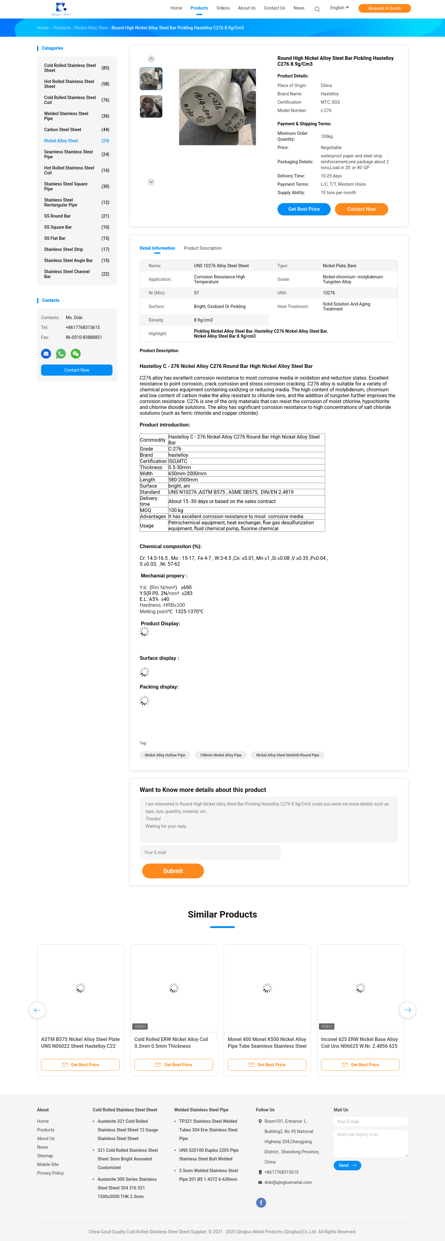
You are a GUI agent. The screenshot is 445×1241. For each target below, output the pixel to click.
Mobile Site (48, 1164)
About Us (46, 1138)
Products (45, 1129)
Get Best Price (304, 209)
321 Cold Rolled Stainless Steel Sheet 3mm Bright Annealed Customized (128, 1159)
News (42, 1147)
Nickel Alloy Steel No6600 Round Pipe (287, 755)
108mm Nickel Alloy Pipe (220, 755)
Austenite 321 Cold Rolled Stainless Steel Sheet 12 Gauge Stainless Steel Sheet (128, 1130)
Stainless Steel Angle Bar (76, 260)
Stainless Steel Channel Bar (76, 274)
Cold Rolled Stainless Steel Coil (76, 100)
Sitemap (45, 1155)
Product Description (203, 248)
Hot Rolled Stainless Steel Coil (76, 170)
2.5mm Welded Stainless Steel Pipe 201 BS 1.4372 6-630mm (208, 1175)
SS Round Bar (76, 216)
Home (43, 1121)
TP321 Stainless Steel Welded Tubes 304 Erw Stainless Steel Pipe (208, 1130)
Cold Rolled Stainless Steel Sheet (76, 68)
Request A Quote (385, 8)
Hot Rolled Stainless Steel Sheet (76, 84)
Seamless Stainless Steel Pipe (76, 154)
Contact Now (76, 370)
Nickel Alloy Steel (76, 141)
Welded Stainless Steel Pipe (76, 116)
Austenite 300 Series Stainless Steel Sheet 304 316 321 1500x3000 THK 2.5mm (127, 1188)
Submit (173, 871)
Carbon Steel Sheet (76, 130)
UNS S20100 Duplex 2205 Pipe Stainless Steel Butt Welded (209, 1154)
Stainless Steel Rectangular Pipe (76, 202)
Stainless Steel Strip (76, 249)
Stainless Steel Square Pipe (76, 186)
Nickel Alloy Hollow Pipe (165, 755)
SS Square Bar (76, 227)
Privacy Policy (50, 1173)
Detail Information (157, 248)
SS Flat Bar (76, 238)
